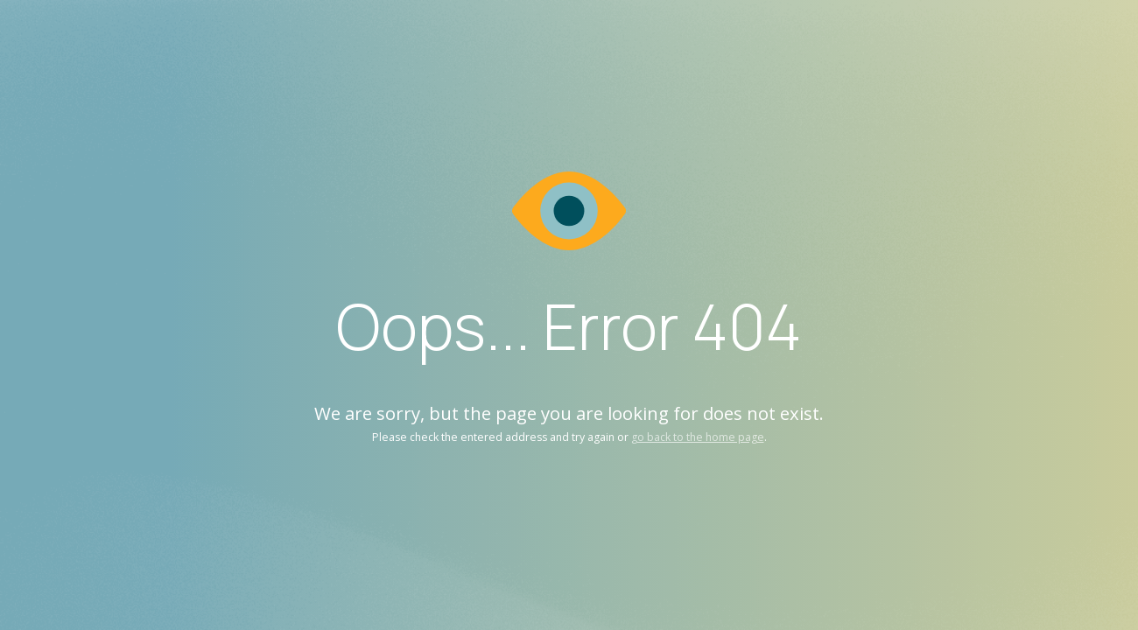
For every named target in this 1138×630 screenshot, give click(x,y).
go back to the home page (697, 437)
